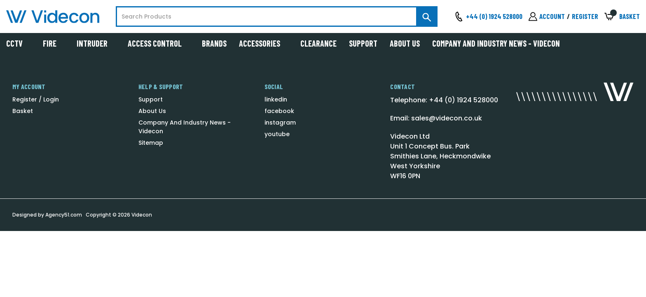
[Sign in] (547, 16)
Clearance (318, 43)
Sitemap (150, 143)
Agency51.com (63, 214)
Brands (214, 43)
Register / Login (35, 99)
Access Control (159, 43)
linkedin (275, 99)
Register (585, 16)
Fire (53, 43)
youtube (277, 134)
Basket (22, 111)
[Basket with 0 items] (622, 16)
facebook (279, 111)
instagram (280, 122)
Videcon (141, 214)
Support (363, 43)
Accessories (263, 43)
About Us (405, 43)
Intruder (96, 43)
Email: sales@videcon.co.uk (436, 118)
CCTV (18, 43)
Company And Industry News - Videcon (496, 43)
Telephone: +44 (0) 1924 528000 (444, 100)
